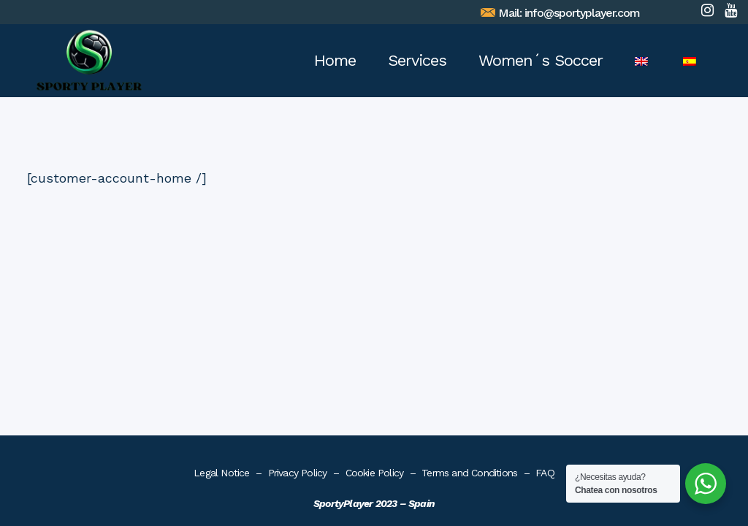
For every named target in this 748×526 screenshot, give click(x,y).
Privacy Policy (297, 264)
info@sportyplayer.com (583, 13)
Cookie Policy (375, 264)
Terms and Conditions (469, 264)
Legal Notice (221, 264)
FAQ (544, 264)
